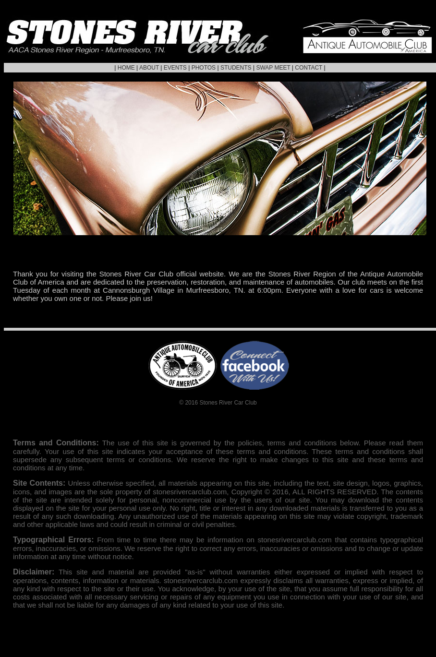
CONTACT (308, 67)
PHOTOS (204, 67)
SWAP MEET (273, 67)
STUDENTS (236, 67)
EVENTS (175, 67)
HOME (126, 67)
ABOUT (149, 67)
